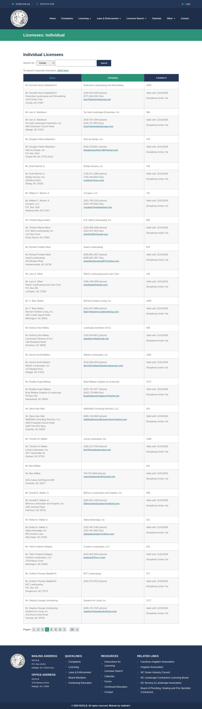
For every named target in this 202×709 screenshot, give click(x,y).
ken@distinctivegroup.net (97, 99)
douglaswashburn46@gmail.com (101, 150)
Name (52, 78)
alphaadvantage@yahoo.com (99, 534)
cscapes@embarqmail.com (98, 207)
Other (171, 18)
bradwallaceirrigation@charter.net (101, 396)
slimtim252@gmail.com (96, 234)
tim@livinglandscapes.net (97, 450)
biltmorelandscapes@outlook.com (102, 503)
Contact (185, 18)
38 (72, 629)
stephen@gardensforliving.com (100, 611)
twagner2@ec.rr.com (94, 557)
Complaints (67, 18)
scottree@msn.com (94, 180)
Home (53, 18)
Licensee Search (137, 18)
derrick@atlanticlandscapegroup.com (103, 365)
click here (63, 70)
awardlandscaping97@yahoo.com (101, 261)
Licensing (85, 18)
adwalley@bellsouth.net (96, 338)
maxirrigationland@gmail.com (99, 476)
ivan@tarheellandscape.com (98, 126)
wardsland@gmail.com (96, 284)
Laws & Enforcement (109, 18)
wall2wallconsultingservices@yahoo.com (105, 419)
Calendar (156, 18)
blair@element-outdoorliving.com (101, 311)
